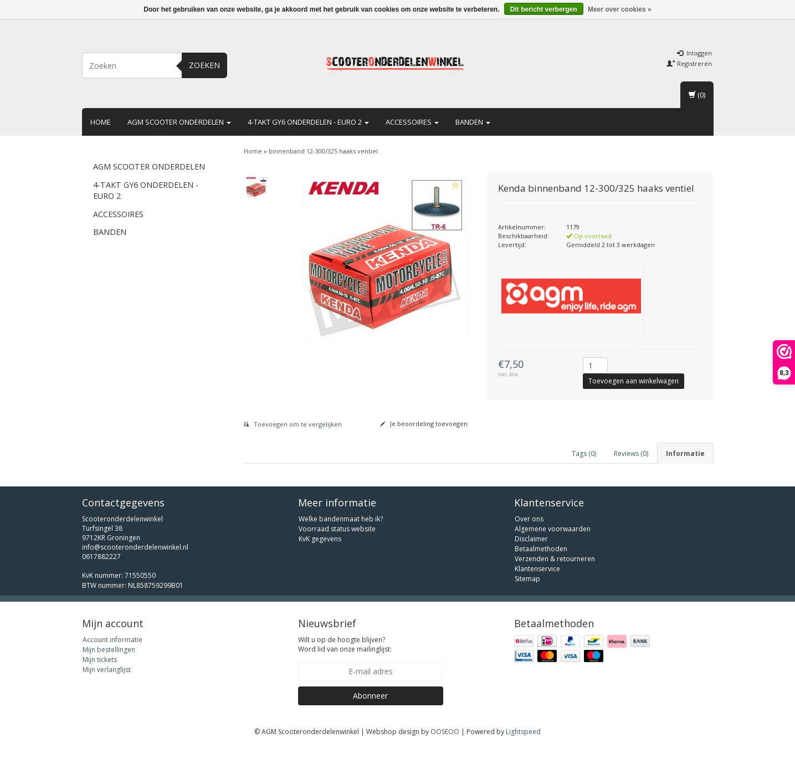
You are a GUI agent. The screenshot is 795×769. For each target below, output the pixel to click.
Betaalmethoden (541, 571)
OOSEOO (444, 753)
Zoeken (204, 65)
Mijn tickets (100, 681)
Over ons (529, 541)
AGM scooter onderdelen (179, 122)
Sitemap (527, 601)
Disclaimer (531, 561)
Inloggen (694, 53)
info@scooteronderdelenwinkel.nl (135, 569)
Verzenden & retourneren (555, 581)
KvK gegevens (320, 561)
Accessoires (412, 122)
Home (100, 122)
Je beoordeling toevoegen (424, 423)
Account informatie (112, 662)
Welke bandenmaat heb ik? (341, 541)
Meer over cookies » (620, 9)
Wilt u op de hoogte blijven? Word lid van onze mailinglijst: (345, 666)
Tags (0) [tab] (584, 453)
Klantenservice (537, 591)
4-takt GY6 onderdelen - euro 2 (308, 122)
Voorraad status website (337, 551)
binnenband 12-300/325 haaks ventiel (323, 151)
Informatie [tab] (685, 453)
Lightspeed (523, 753)
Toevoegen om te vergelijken (293, 424)
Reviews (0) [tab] (631, 453)
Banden (472, 122)
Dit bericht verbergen (543, 9)
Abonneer (370, 717)
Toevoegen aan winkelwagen (633, 381)
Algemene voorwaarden (553, 551)
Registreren (689, 63)
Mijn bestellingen (109, 671)
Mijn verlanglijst (107, 691)
